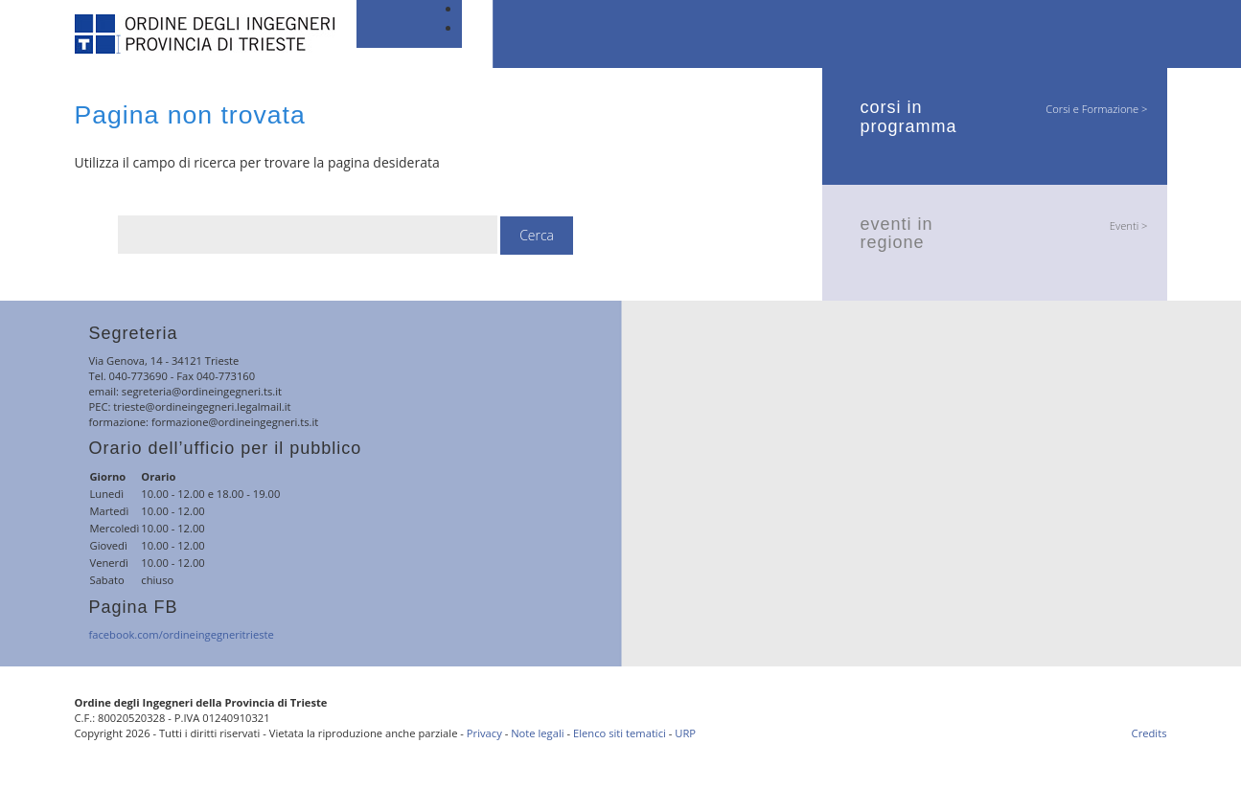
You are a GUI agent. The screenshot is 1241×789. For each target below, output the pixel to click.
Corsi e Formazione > (1096, 108)
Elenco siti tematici (619, 733)
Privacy (484, 733)
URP (685, 733)
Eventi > (1129, 225)
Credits (1149, 733)
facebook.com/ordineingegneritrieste (181, 634)
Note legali (537, 733)
